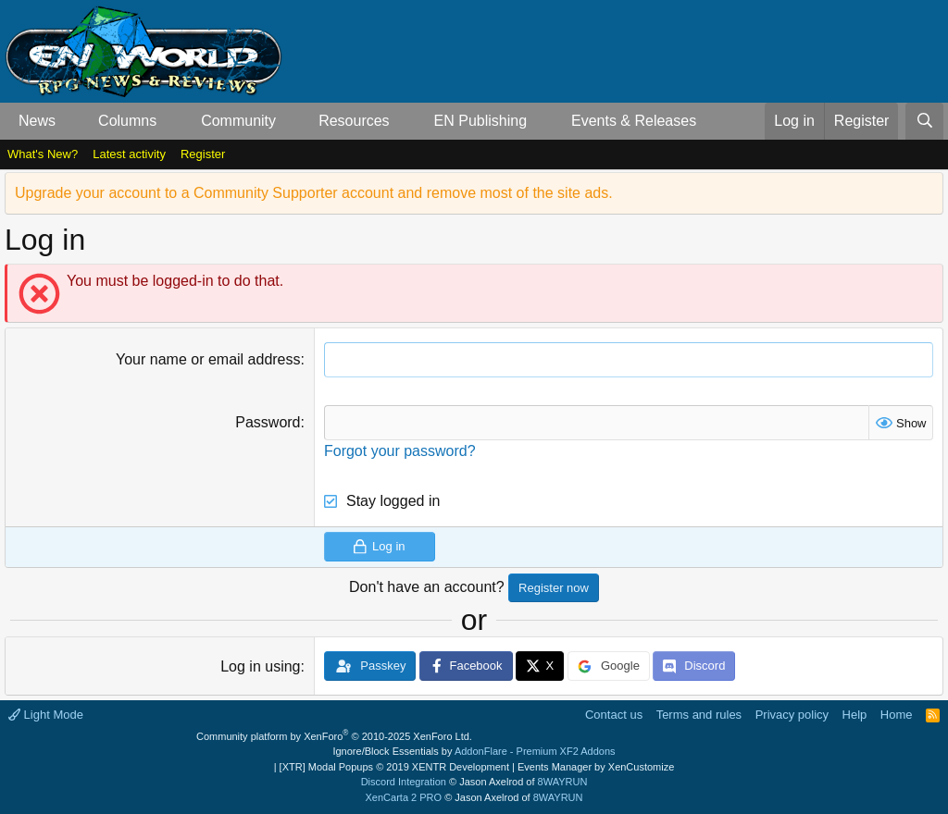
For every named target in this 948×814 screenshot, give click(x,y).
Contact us (613, 715)
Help (854, 715)
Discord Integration (403, 781)
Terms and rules (699, 715)
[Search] (924, 121)
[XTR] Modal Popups (394, 766)
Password (267, 422)
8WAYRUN (563, 781)
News (37, 121)
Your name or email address (208, 359)
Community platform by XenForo (334, 736)
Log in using (260, 666)
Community (238, 121)
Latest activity (129, 154)
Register (203, 154)
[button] (70, 121)
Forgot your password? (400, 451)
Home (896, 715)
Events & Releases (633, 121)
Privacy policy (792, 715)
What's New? (42, 154)
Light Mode (45, 715)
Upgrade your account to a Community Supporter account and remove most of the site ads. (314, 193)
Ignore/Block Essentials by (473, 751)
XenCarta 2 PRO (404, 797)
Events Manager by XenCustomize (596, 766)
